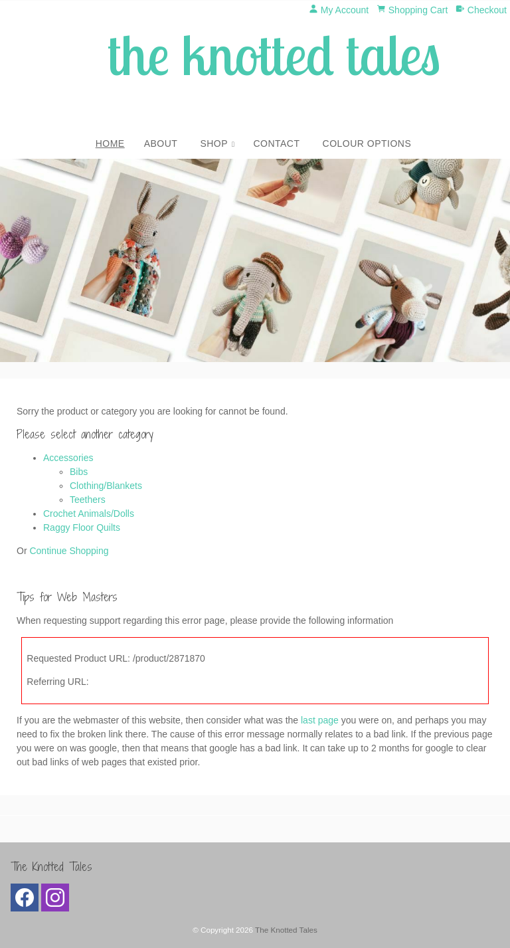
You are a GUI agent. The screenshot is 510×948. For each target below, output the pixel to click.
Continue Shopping (68, 550)
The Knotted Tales (286, 929)
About (161, 143)
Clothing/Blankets (106, 485)
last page (320, 720)
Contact (276, 143)
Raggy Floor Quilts (81, 527)
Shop (214, 143)
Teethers (88, 499)
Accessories (68, 457)
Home (110, 143)
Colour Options (367, 143)
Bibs (79, 471)
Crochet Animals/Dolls (88, 513)
